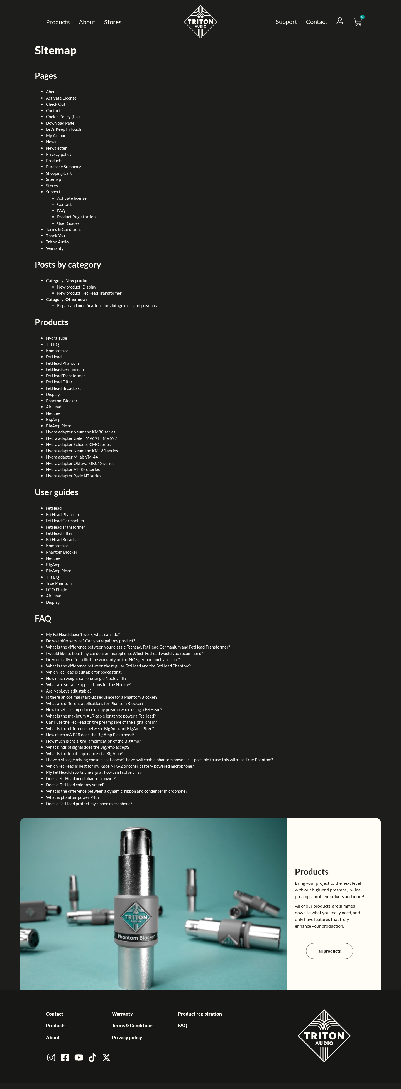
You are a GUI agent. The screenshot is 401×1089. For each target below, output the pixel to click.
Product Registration (76, 216)
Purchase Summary (63, 166)
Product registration (200, 1014)
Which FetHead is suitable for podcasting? (84, 671)
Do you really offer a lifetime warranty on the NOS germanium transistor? (113, 659)
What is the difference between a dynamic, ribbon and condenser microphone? (116, 791)
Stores (113, 22)
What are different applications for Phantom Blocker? (94, 703)
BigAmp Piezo (58, 425)
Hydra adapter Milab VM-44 (72, 456)
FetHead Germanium (65, 369)
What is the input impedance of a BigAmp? (84, 753)
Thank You (55, 235)
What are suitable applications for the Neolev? (88, 684)
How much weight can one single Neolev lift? (86, 678)
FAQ (61, 210)
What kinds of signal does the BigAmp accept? (87, 747)
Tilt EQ (52, 344)
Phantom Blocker (61, 400)
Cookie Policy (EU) (63, 116)
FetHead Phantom (62, 363)
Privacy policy (59, 154)
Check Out (55, 104)
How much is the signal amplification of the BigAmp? (93, 740)
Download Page (60, 122)
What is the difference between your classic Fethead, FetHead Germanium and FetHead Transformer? (138, 646)
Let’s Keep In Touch (63, 129)
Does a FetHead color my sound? (75, 784)
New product (77, 280)
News (51, 141)
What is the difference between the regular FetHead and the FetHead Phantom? (118, 665)
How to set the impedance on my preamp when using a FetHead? (104, 709)
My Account (57, 135)
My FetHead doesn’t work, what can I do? (83, 634)
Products (58, 22)
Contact (316, 21)
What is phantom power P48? (72, 797)
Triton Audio (57, 241)
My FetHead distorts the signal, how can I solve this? (93, 772)
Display (53, 394)
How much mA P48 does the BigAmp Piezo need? (90, 734)
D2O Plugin (56, 589)
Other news (76, 299)
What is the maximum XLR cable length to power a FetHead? (101, 715)
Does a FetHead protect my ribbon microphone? (89, 803)
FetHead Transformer (65, 375)
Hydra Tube (56, 338)
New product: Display (76, 286)
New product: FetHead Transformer (89, 292)
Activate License (61, 97)
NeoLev (53, 413)
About (87, 22)
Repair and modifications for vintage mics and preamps (107, 305)
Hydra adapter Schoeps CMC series (78, 444)
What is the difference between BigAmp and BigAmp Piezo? (100, 728)
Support (286, 21)
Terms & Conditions (64, 229)
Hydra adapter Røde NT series (73, 475)
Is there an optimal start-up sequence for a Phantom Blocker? (101, 696)
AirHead (53, 406)
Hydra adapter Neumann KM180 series (82, 450)
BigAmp (53, 419)
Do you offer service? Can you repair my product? (90, 640)
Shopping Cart (59, 173)
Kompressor (57, 350)
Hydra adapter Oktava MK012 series (80, 463)
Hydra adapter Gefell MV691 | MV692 (81, 438)
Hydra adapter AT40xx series (73, 469)
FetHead (54, 356)
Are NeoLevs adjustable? (68, 690)
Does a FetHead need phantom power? (81, 778)
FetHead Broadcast (63, 388)
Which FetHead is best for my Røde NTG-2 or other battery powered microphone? (120, 765)
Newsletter (56, 148)
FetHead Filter (59, 381)
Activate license (72, 198)
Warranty (55, 248)
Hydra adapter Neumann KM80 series (81, 431)
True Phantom (59, 583)
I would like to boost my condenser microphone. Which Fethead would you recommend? (124, 653)
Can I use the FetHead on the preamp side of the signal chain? (101, 722)
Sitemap (53, 179)
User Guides (68, 223)
